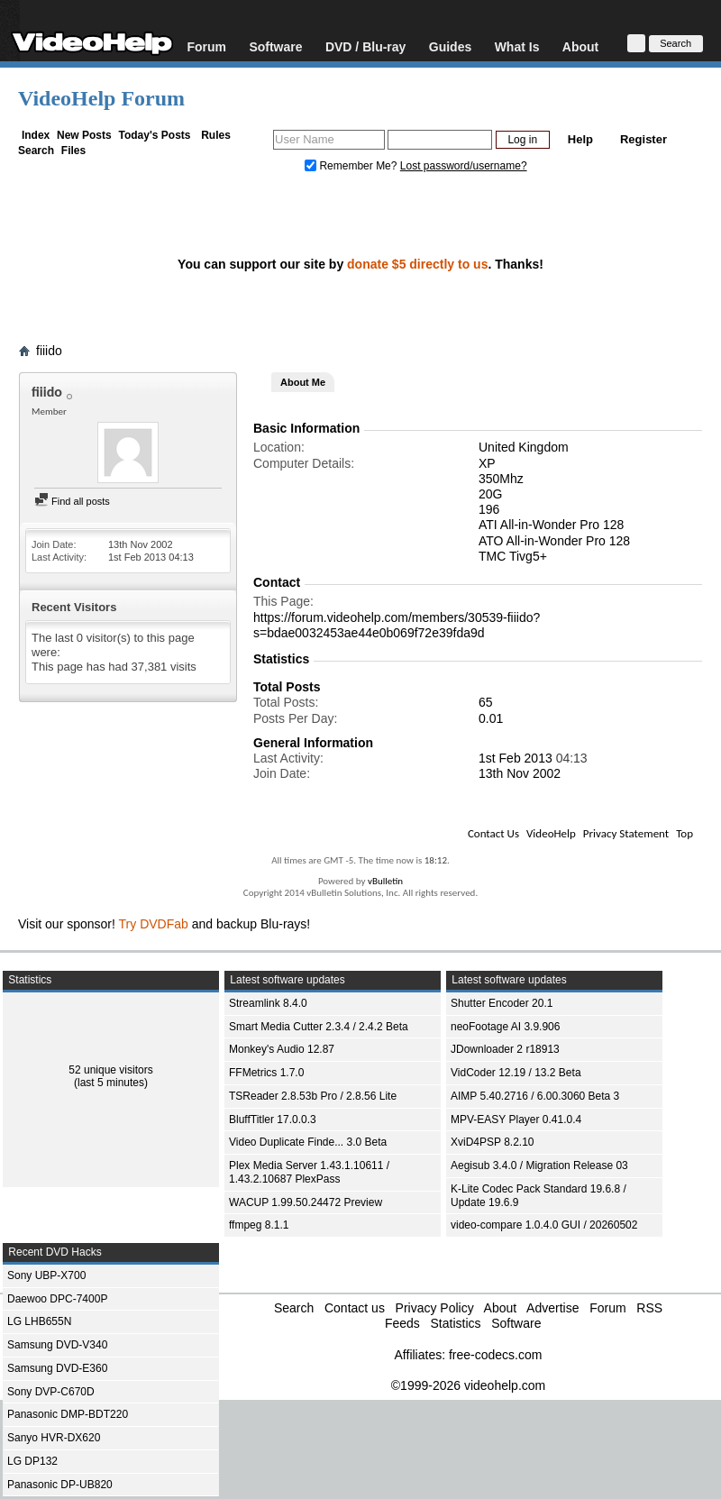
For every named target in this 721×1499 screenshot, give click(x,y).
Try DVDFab (153, 924)
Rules (216, 135)
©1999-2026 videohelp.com (468, 1385)
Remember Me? (352, 166)
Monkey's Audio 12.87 (281, 1049)
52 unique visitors (110, 1070)
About (580, 46)
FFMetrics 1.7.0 (266, 1072)
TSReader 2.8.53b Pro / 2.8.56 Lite (313, 1096)
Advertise (552, 1308)
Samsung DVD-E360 (57, 1368)
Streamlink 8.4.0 (268, 1003)
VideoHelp (551, 833)
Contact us (354, 1308)
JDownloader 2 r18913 (505, 1049)
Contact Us (493, 833)
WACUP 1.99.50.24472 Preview (305, 1202)
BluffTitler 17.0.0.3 (272, 1119)
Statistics (455, 1323)
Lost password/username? (463, 166)
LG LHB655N (39, 1321)
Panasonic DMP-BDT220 (67, 1414)
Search (36, 150)
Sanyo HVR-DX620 (53, 1437)
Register (643, 139)
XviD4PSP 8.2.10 (492, 1142)
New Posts (84, 135)
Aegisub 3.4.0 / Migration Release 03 (539, 1165)
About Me (302, 382)
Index (36, 135)
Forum (206, 46)
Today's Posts (154, 135)
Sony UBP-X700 (46, 1275)
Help (580, 139)
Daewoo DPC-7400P (57, 1299)
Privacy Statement (626, 833)
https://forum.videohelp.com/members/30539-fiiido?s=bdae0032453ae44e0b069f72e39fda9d (396, 625)
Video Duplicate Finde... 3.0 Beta (308, 1142)
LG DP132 (32, 1461)
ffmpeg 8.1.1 (259, 1225)
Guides (450, 46)
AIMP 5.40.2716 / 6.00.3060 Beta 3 (535, 1096)
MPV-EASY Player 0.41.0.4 (516, 1119)
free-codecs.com (495, 1355)
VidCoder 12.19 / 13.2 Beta (516, 1072)
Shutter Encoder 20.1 (501, 1003)
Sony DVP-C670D (51, 1391)
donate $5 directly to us (417, 264)
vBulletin (385, 881)
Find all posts (72, 501)
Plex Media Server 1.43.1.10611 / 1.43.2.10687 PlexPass (309, 1172)
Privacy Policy (435, 1308)
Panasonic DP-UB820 (60, 1484)
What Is (517, 46)
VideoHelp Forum (101, 98)
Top (684, 833)
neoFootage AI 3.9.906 (505, 1026)
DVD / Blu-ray (365, 46)
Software (275, 46)
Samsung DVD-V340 (57, 1345)
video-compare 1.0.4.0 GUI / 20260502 (544, 1225)
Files (73, 150)
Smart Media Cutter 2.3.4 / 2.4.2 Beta (318, 1026)
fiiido (49, 350)
